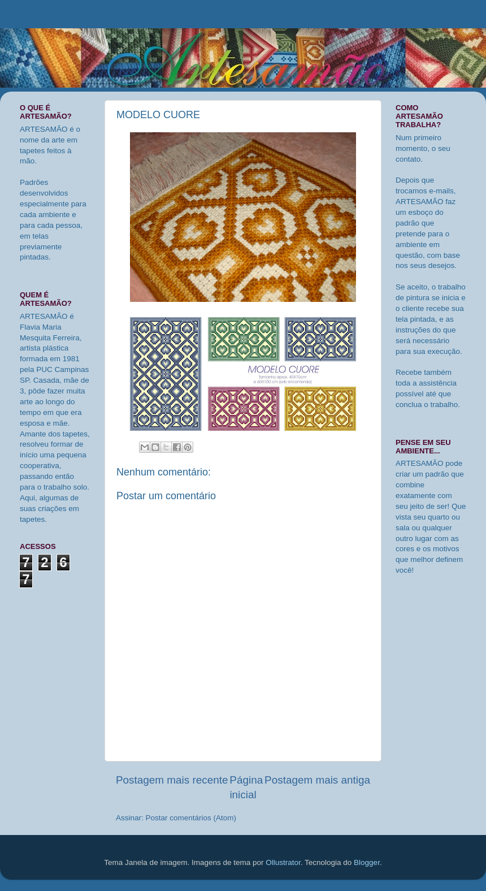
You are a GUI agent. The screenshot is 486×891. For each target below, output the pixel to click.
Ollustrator (283, 862)
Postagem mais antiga (317, 780)
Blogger (367, 862)
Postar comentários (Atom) (191, 818)
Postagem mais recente (172, 780)
